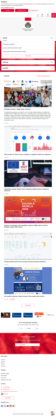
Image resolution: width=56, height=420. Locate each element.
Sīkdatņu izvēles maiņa (6, 379)
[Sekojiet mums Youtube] (8, 406)
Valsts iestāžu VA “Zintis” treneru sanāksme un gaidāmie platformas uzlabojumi (27, 154)
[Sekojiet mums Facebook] (2, 406)
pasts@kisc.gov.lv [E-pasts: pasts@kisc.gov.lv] (6, 389)
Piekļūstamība (4, 375)
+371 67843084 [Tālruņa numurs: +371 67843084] (6, 387)
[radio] (20, 328)
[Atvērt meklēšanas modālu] (38, 15)
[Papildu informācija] (7, 393)
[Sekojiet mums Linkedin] (11, 406)
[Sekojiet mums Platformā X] (5, 406)
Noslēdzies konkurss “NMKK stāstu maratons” (17, 109)
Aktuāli (5, 38)
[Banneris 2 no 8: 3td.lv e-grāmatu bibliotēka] (5, 315)
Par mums (3, 366)
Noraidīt (7, 10)
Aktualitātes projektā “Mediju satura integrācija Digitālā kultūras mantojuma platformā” (26, 189)
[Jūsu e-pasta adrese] (27, 344)
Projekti (2, 364)
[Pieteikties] (27, 349)
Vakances (3, 359)
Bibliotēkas (12, 299)
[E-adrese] (3, 394)
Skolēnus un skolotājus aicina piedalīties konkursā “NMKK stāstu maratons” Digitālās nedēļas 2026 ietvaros (26, 226)
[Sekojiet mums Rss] (13, 406)
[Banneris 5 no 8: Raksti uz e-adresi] (39, 315)
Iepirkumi (3, 361)
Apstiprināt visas (21, 10)
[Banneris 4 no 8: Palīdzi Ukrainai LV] (28, 315)
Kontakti (5, 68)
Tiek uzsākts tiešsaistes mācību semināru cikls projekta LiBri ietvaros (24, 296)
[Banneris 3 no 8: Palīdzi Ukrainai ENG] (16, 315)
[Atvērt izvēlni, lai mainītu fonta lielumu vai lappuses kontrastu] (48, 15)
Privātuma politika (5, 373)
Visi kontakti (7, 397)
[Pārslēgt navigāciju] (53, 15)
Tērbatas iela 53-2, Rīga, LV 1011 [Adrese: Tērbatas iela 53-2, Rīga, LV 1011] (10, 391)
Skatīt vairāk (28, 55)
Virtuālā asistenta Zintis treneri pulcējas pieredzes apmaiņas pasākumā (25, 261)
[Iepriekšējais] (3, 315)
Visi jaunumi (28, 305)
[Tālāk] (53, 315)
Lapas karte (3, 377)
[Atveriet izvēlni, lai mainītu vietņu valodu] (42, 15)
